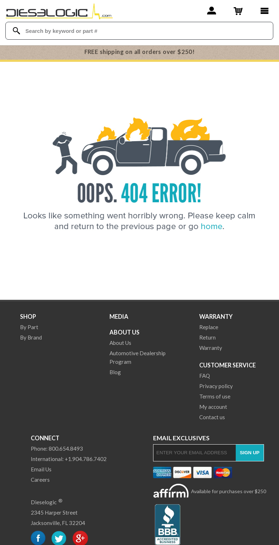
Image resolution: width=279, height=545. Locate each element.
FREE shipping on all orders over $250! (139, 51)
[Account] (211, 10)
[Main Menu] (264, 10)
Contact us (212, 417)
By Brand (31, 337)
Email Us (41, 469)
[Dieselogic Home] (59, 10)
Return (207, 337)
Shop (28, 316)
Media (118, 316)
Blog (115, 372)
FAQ (204, 375)
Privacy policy (216, 386)
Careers (40, 479)
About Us (124, 332)
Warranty (215, 316)
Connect (45, 438)
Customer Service (227, 365)
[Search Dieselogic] (16, 30)
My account (213, 406)
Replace (208, 327)
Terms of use (214, 396)
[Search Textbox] (139, 31)
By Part (29, 327)
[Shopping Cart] (238, 10)
